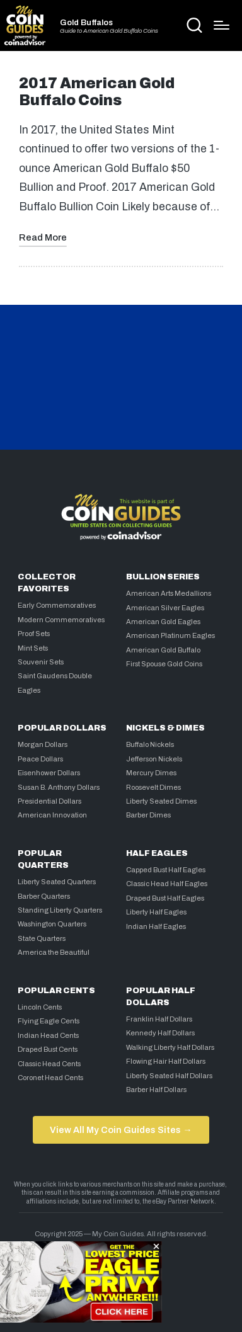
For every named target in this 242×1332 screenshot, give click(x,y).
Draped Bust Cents (48, 1049)
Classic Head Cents (49, 1063)
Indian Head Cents (48, 1035)
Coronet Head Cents (50, 1077)
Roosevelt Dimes (153, 787)
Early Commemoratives (57, 605)
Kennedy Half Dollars (160, 1033)
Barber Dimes (148, 815)
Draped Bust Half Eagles (165, 898)
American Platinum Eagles (170, 635)
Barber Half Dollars (156, 1089)
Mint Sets (33, 648)
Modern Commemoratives (61, 619)
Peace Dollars (40, 759)
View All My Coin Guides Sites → (121, 1130)
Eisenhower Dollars (49, 773)
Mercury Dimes (151, 773)
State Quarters (42, 938)
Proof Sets (34, 633)
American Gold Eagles (163, 621)
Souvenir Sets (41, 662)
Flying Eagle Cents (48, 1021)
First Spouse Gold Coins (164, 664)
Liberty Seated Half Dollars (169, 1075)
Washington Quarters (52, 924)
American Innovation (52, 815)
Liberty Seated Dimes (161, 801)
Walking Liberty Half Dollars (170, 1047)
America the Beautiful (53, 952)
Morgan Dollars (42, 744)
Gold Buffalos (86, 23)
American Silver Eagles (165, 608)
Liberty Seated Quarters (57, 881)
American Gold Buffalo (163, 650)
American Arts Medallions (168, 593)
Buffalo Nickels (150, 744)
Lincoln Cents (40, 1007)
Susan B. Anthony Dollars (59, 787)
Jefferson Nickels (154, 759)
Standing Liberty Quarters (60, 910)
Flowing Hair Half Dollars (165, 1061)
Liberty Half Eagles (156, 912)
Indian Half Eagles (156, 926)
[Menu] (221, 25)
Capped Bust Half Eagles (165, 870)
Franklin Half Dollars (159, 1019)
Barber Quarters (44, 896)
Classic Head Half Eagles (166, 883)
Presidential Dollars (49, 801)
